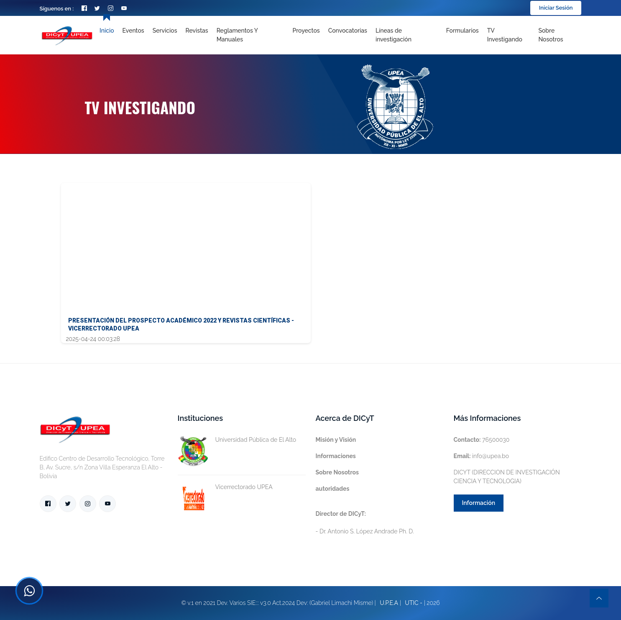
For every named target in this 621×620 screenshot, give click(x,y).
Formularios (462, 30)
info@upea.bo (481, 456)
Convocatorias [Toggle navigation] (347, 30)
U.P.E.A (389, 603)
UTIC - (413, 603)
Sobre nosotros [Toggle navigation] (550, 35)
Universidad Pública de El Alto (237, 440)
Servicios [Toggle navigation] (165, 30)
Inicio (107, 30)
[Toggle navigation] (407, 35)
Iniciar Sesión (556, 8)
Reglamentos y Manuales (237, 35)
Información (479, 503)
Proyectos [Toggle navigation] (305, 30)
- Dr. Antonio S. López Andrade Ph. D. (365, 522)
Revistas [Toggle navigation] (197, 30)
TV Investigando (504, 35)
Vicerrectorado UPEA (225, 487)
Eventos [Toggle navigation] (133, 30)
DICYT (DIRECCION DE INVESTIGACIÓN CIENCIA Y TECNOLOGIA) (507, 476)
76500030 (482, 439)
